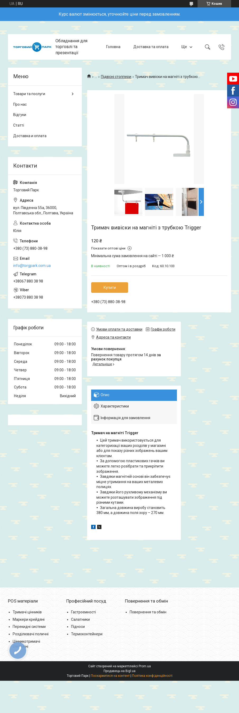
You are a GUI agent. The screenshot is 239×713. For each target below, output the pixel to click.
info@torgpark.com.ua (32, 265)
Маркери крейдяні (29, 619)
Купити (110, 287)
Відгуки (19, 115)
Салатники (80, 619)
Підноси (78, 626)
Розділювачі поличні (31, 634)
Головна (113, 47)
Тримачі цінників (27, 612)
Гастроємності (83, 612)
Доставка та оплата (150, 47)
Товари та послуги (29, 94)
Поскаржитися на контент (110, 676)
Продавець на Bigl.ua (119, 671)
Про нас (20, 104)
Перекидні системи (29, 626)
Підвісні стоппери (116, 77)
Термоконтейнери (86, 634)
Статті (18, 125)
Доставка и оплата (29, 136)
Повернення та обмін (148, 612)
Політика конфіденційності (152, 676)
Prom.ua (145, 666)
